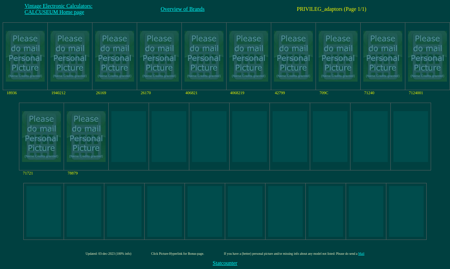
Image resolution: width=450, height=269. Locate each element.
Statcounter (225, 263)
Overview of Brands (183, 9)
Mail (361, 253)
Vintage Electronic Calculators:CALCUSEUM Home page (59, 9)
